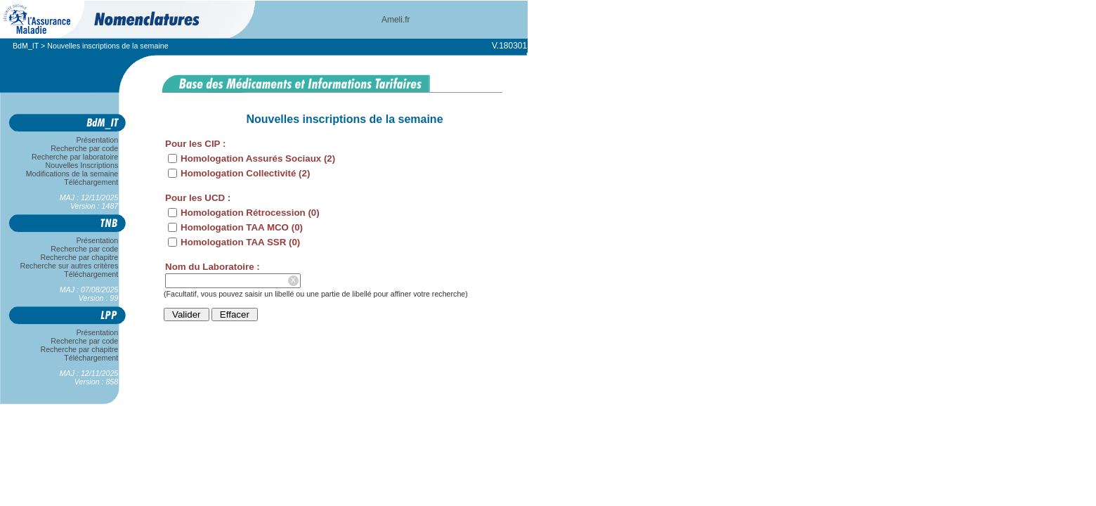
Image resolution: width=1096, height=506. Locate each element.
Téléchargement (91, 182)
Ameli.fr (395, 20)
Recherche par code (85, 148)
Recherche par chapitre (79, 257)
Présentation (97, 140)
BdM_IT (26, 45)
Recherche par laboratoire (75, 157)
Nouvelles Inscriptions (82, 165)
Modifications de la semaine (72, 173)
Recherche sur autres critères (69, 265)
